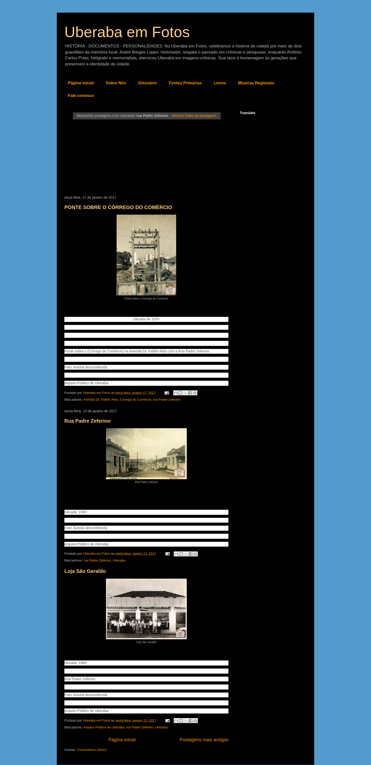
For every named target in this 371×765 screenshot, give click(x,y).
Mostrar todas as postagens (194, 116)
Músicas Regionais (256, 83)
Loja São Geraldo (85, 571)
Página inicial (81, 83)
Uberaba (119, 560)
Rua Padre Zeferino (87, 421)
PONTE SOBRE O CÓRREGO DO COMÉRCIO (118, 207)
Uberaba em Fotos (127, 31)
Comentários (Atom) (92, 750)
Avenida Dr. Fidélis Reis (100, 399)
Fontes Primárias (185, 83)
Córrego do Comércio (135, 399)
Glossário (147, 83)
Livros (220, 83)
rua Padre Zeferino (166, 399)
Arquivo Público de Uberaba (103, 727)
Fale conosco (81, 95)
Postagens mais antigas (204, 739)
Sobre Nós (116, 83)
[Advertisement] (146, 157)
